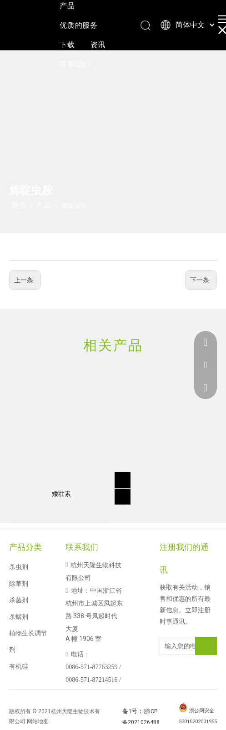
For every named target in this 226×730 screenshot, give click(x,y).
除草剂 (18, 583)
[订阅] (206, 646)
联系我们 (75, 64)
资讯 (98, 44)
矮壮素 (61, 493)
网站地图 (38, 721)
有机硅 (18, 666)
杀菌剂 (18, 600)
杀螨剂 (18, 616)
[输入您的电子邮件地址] (185, 646)
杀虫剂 (18, 566)
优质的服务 (79, 25)
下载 (67, 44)
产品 (67, 5)
